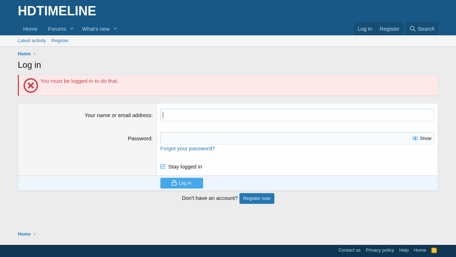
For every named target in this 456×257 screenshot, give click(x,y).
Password (139, 138)
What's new (96, 29)
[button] (72, 28)
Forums (57, 29)
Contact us (349, 250)
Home (30, 29)
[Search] (422, 28)
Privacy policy (380, 250)
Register (60, 40)
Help (404, 250)
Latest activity (32, 40)
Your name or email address (118, 115)
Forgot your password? (187, 148)
